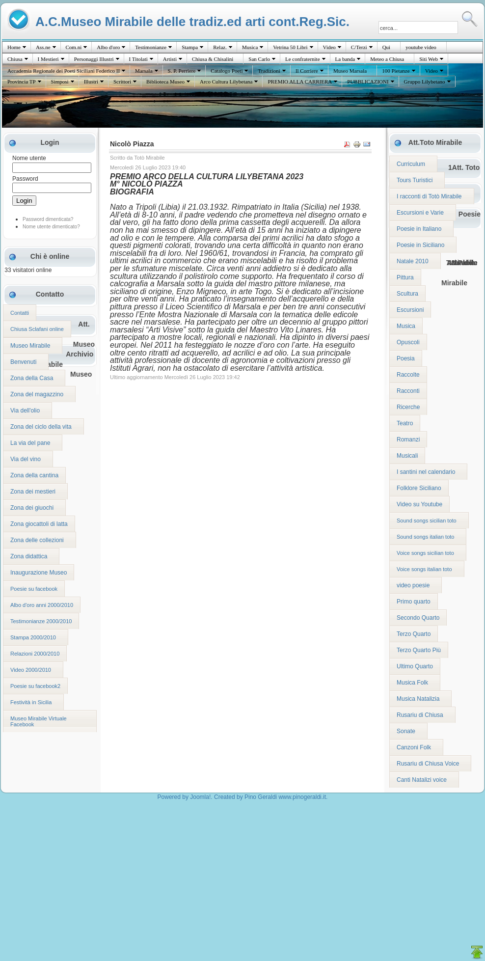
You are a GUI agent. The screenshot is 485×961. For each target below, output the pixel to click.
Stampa (190, 47)
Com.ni (74, 47)
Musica (250, 47)
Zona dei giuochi (32, 507)
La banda (345, 59)
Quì (386, 47)
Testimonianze (150, 47)
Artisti (170, 59)
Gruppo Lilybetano (424, 81)
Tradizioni (269, 71)
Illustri (91, 81)
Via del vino (25, 459)
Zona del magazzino (36, 394)
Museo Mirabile (30, 345)
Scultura (407, 293)
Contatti (19, 313)
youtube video (420, 47)
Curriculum (411, 164)
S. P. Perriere (182, 71)
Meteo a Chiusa (387, 59)
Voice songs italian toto (424, 569)
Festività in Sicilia (31, 702)
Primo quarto (414, 601)
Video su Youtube (419, 504)
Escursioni (410, 309)
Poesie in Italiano (419, 228)
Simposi (60, 81)
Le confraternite (302, 59)
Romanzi (408, 439)
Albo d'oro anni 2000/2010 (41, 605)
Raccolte (408, 374)
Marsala (143, 71)
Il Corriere (307, 71)
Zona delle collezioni (37, 540)
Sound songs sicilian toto (427, 520)
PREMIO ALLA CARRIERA (300, 81)
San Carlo (259, 59)
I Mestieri (48, 59)
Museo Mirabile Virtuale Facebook (38, 721)
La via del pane (30, 442)
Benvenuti (23, 361)
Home (14, 47)
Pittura (405, 277)
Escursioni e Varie (420, 212)
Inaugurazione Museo (38, 572)
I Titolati (138, 59)
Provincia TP (21, 81)
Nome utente (29, 158)
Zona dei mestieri (32, 491)
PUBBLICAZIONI (367, 81)
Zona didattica (28, 556)
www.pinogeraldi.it (302, 797)
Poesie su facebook (33, 589)
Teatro (405, 423)
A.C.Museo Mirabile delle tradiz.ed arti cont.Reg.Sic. (192, 21)
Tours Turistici (414, 180)
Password (25, 178)
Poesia (406, 358)
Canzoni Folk (414, 747)
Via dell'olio (25, 410)
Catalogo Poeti (226, 71)
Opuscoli (408, 342)
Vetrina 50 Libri (290, 47)
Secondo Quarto (418, 617)
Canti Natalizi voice (422, 779)
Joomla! (200, 797)
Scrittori (122, 81)
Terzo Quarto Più (419, 650)
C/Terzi (359, 47)
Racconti (408, 390)
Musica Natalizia (418, 698)
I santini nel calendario (426, 471)
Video (329, 47)
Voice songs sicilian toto (425, 553)
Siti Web (428, 59)
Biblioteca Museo (165, 81)
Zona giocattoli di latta (39, 524)
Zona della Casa (31, 378)
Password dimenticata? (48, 219)
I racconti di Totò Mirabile (429, 196)
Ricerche (408, 407)
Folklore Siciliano (419, 488)
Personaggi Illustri (94, 59)
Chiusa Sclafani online (37, 329)
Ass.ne (43, 47)
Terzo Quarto (414, 634)
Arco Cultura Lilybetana (226, 81)
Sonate (406, 731)
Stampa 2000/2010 (33, 637)
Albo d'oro (108, 47)
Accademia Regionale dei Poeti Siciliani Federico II (63, 71)
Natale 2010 (413, 261)
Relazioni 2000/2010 (34, 654)
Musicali (407, 455)
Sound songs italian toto (425, 537)
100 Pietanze (396, 71)
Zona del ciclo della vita (41, 426)
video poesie (413, 585)
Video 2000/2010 (30, 670)
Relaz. (220, 47)
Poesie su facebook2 (35, 686)
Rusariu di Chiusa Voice (428, 763)
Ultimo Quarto (415, 666)
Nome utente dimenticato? (51, 226)
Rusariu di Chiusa (420, 715)
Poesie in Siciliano (420, 245)
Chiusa (15, 59)
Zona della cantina (34, 475)
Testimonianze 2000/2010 (41, 621)
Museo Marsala (350, 71)
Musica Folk (412, 682)
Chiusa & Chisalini (212, 59)
